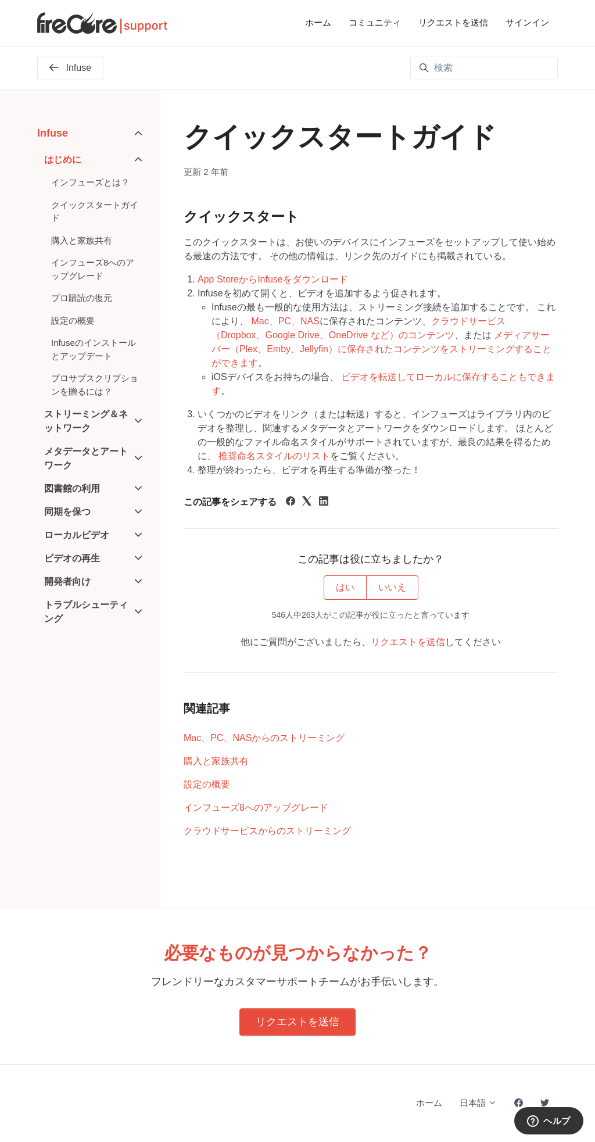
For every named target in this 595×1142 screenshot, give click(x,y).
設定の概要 (207, 784)
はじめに (62, 159)
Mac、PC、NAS (285, 321)
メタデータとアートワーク (86, 458)
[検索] (484, 68)
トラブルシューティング (86, 612)
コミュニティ (375, 22)
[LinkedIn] (323, 502)
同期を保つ (67, 512)
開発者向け (67, 581)
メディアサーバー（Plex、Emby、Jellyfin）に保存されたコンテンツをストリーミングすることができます (381, 349)
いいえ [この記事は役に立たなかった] (392, 587)
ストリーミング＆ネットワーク (86, 421)
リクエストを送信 (453, 22)
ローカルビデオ (76, 535)
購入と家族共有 (216, 761)
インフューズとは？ (90, 182)
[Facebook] (290, 502)
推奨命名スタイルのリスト (274, 456)
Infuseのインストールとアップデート (93, 349)
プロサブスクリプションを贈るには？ (94, 384)
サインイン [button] (527, 22)
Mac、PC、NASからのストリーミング (264, 738)
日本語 (478, 1103)
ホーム (318, 22)
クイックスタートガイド (94, 211)
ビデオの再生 (72, 558)
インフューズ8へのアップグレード (256, 807)
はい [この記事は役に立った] (345, 587)
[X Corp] (306, 502)
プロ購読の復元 (81, 298)
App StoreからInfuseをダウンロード (273, 279)
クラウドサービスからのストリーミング (267, 831)
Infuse (52, 133)
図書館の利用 (72, 488)
